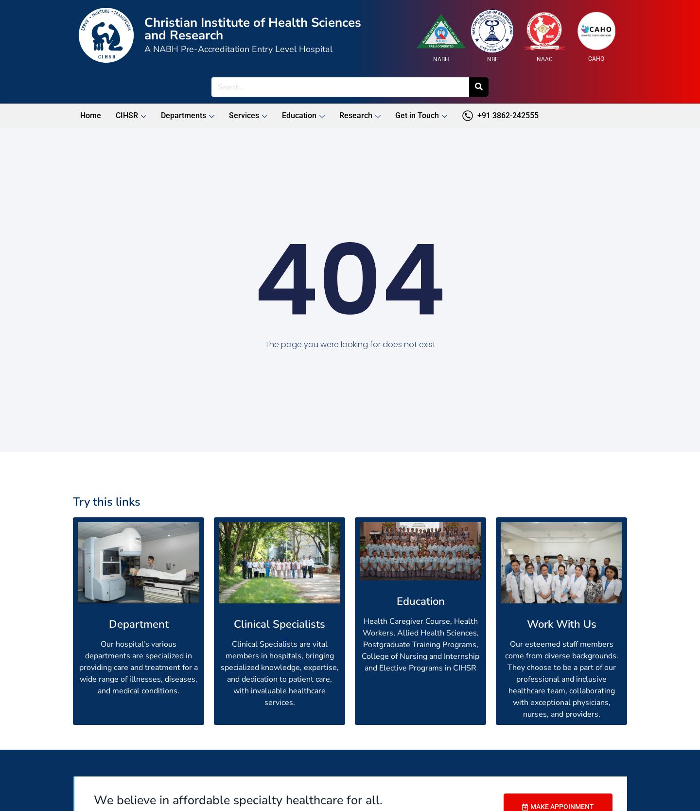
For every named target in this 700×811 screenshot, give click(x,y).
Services (248, 115)
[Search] (479, 87)
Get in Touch (421, 115)
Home (90, 115)
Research (360, 115)
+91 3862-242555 (500, 116)
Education (303, 115)
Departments (187, 115)
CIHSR (131, 115)
